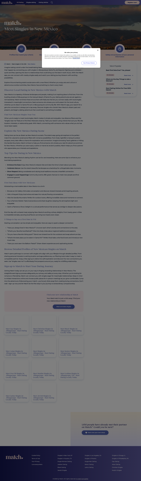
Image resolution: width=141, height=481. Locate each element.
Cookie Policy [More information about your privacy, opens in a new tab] (76, 58)
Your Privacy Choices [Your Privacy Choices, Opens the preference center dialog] (89, 62)
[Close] (98, 50)
